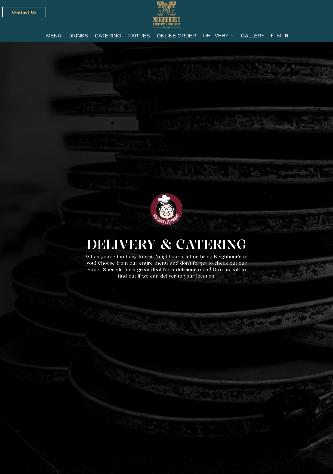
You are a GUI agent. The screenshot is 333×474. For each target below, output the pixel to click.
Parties (139, 36)
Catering (108, 36)
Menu (54, 36)
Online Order (176, 36)
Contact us (24, 12)
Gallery (253, 36)
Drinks (78, 36)
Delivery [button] (218, 35)
